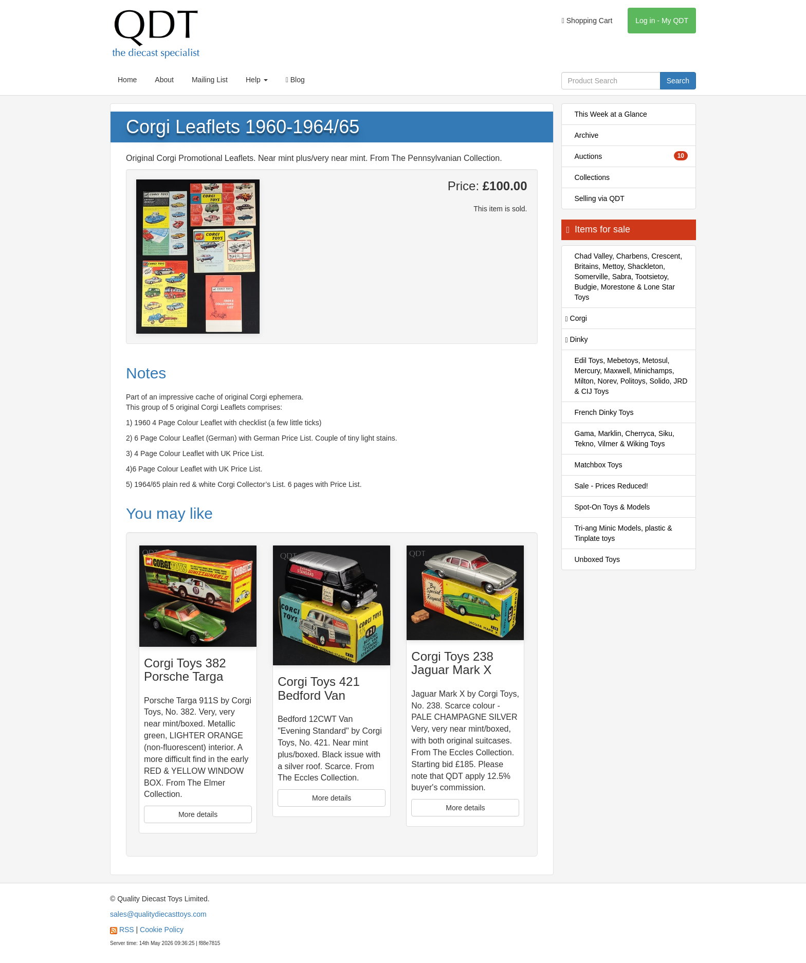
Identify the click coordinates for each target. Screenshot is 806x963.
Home (127, 80)
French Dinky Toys (604, 412)
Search (678, 81)
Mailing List (210, 80)
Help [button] (257, 80)
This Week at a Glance (611, 114)
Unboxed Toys (597, 559)
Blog (295, 80)
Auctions (631, 155)
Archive (587, 135)
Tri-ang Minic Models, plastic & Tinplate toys (623, 533)
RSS (126, 929)
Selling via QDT (600, 198)
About (164, 80)
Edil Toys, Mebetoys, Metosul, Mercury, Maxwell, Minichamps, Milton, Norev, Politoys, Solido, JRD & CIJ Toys (631, 375)
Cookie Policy (162, 929)
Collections (592, 177)
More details (197, 814)
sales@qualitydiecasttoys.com (158, 914)
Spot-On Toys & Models (612, 507)
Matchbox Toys (598, 465)
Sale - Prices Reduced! (611, 486)
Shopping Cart (587, 20)
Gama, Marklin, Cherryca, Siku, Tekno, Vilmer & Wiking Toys (625, 438)
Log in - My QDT (661, 20)
